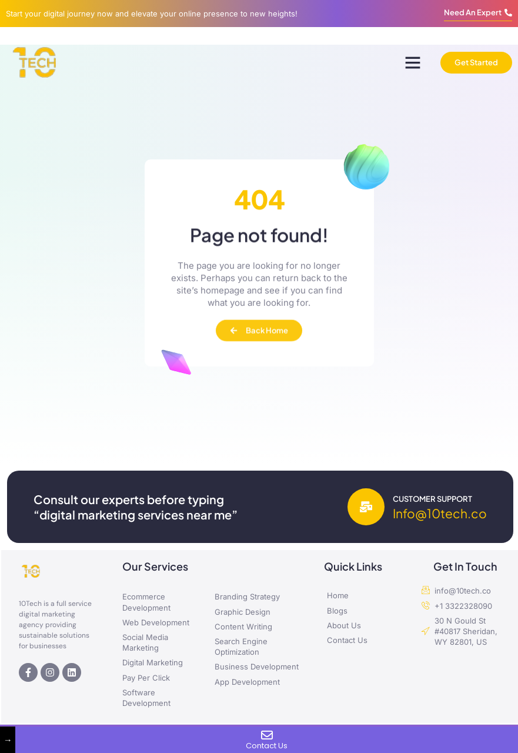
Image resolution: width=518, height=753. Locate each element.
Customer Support (432, 499)
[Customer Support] (366, 506)
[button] (412, 62)
